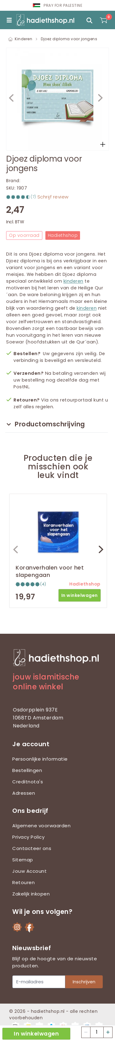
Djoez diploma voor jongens (69, 38)
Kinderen (23, 38)
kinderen (73, 281)
